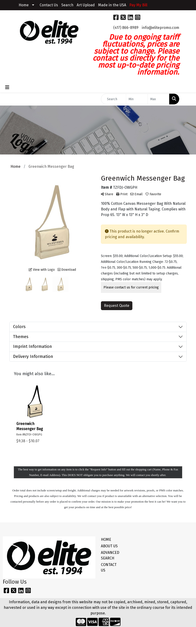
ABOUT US (109, 546)
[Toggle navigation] (7, 87)
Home (24, 5)
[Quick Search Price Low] (137, 99)
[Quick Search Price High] (158, 99)
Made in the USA (112, 5)
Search (67, 5)
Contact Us (49, 5)
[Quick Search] (113, 99)
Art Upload (86, 5)
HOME (106, 539)
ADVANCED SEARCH (110, 555)
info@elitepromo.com (160, 27)
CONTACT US (109, 567)
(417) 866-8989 (125, 27)
